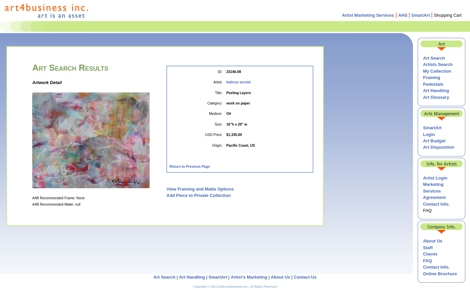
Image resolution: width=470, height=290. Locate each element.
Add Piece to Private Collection (198, 195)
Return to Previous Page (189, 166)
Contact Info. (436, 204)
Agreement (434, 197)
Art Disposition (438, 147)
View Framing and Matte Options (200, 189)
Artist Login (435, 177)
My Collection (437, 71)
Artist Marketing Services (368, 15)
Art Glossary (436, 97)
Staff (428, 247)
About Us (432, 240)
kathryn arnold (238, 82)
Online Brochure (440, 273)
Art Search (434, 58)
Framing (431, 77)
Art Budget (434, 140)
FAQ (427, 260)
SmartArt (420, 15)
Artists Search (438, 64)
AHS (402, 15)
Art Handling (436, 90)
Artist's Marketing (249, 277)
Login (429, 134)
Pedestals (433, 84)
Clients (430, 254)
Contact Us (305, 277)
